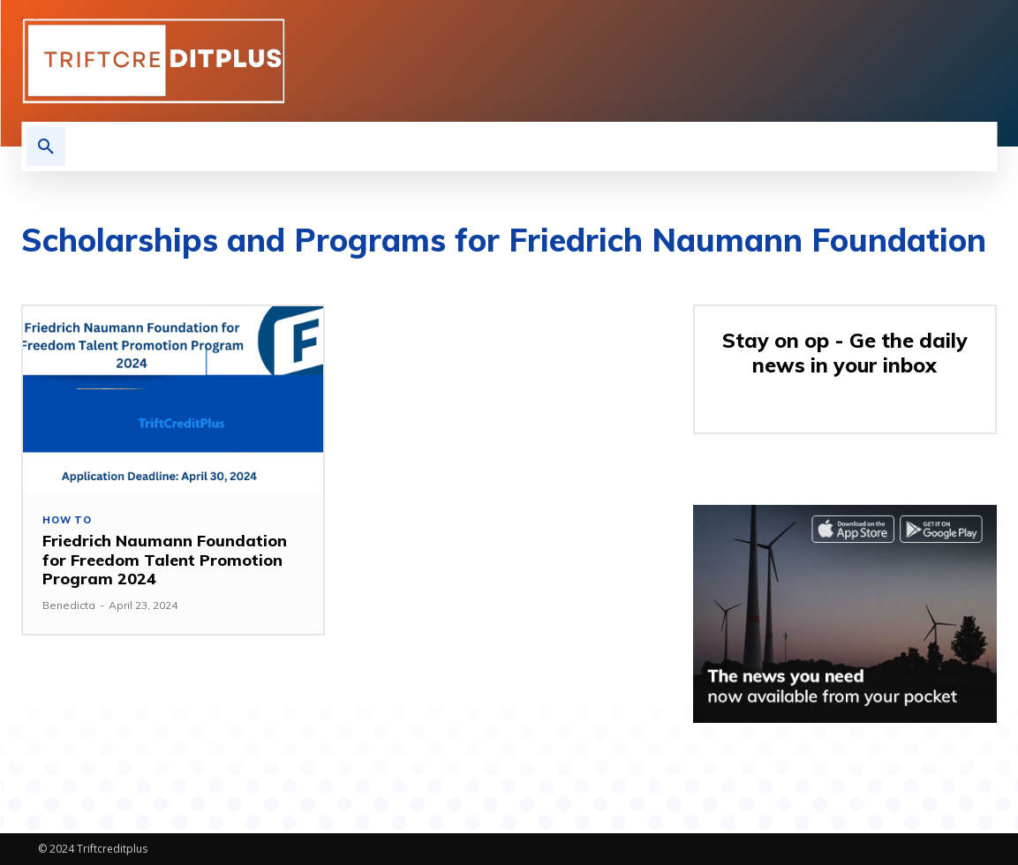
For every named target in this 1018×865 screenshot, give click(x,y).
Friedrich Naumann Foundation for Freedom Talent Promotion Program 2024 (164, 559)
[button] (45, 146)
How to (67, 520)
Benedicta (68, 605)
